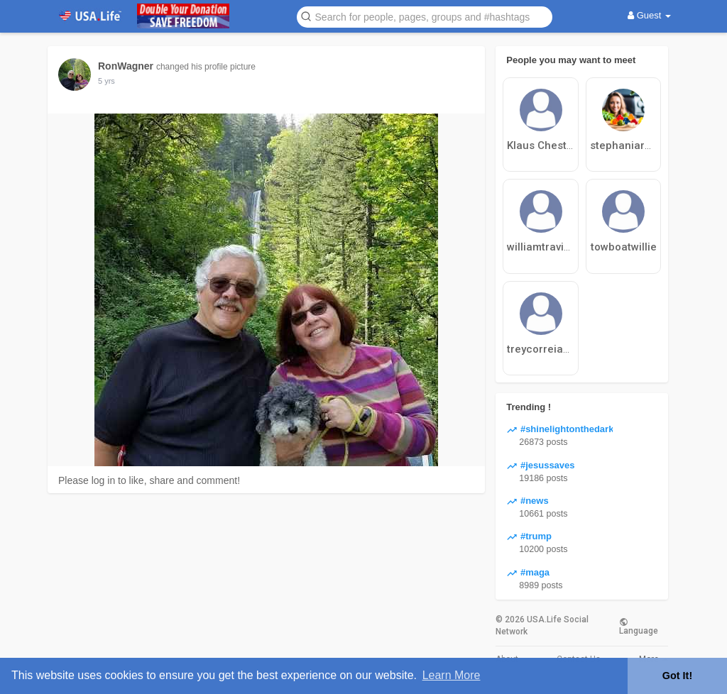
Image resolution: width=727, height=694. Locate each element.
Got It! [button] (677, 675)
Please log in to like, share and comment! (149, 480)
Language (638, 625)
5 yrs (106, 81)
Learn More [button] (451, 675)
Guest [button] (649, 15)
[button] (424, 16)
